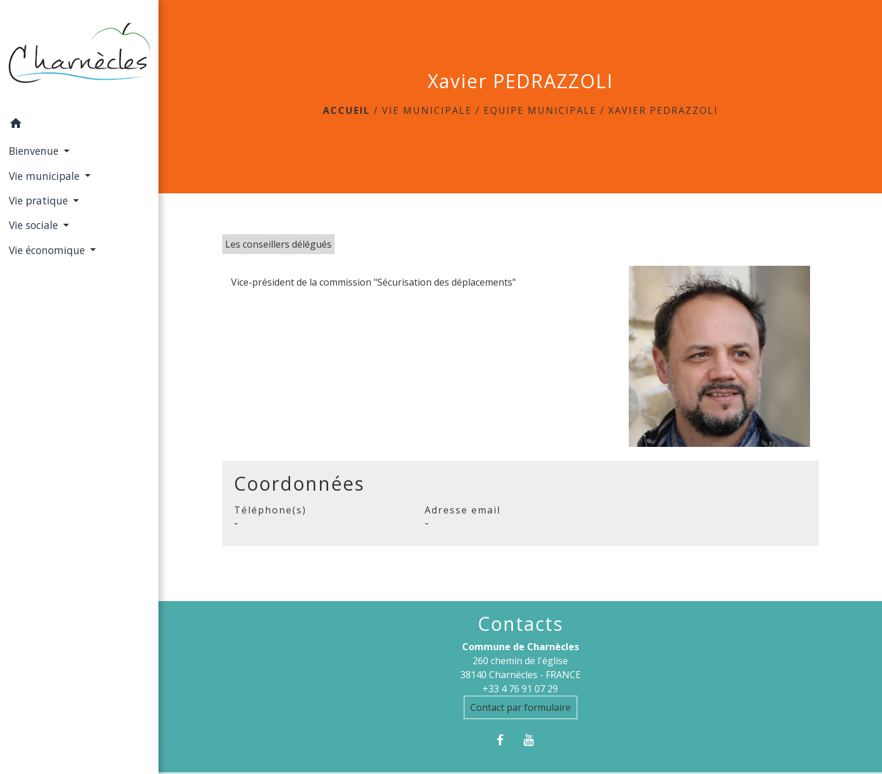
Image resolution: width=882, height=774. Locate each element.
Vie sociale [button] (35, 225)
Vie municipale (427, 110)
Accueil (346, 110)
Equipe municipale (540, 110)
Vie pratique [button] (40, 200)
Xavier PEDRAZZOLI (663, 110)
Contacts (520, 624)
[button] (79, 125)
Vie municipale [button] (45, 176)
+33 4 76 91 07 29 (520, 688)
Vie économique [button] (48, 250)
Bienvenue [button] (35, 151)
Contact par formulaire (520, 707)
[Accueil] (79, 56)
